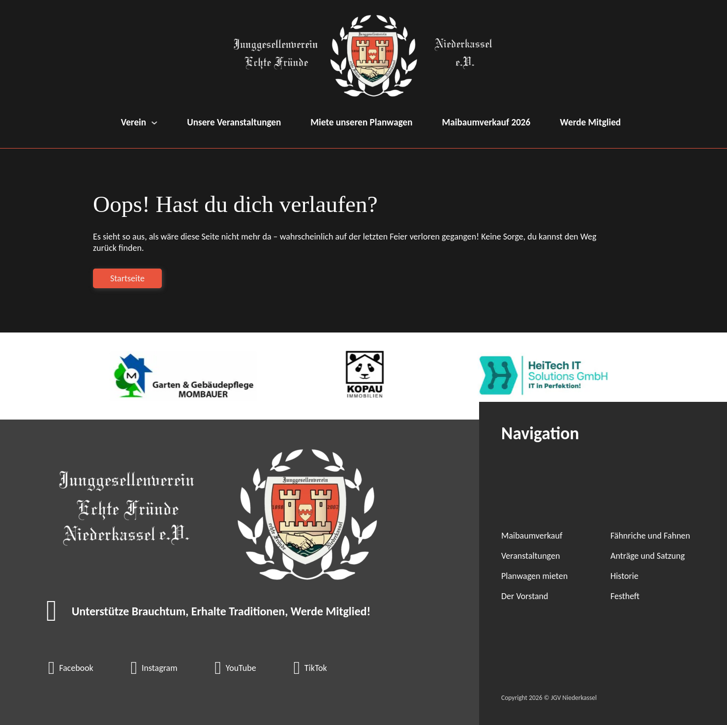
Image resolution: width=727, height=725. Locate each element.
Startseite (127, 278)
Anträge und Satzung (647, 555)
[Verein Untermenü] (154, 123)
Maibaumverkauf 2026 (486, 122)
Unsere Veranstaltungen (234, 122)
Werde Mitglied (590, 122)
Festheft (624, 596)
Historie (624, 576)
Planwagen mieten (534, 576)
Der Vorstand (524, 596)
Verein (133, 122)
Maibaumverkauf (531, 535)
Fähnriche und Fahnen (650, 535)
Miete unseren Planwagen (361, 122)
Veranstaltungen (530, 555)
